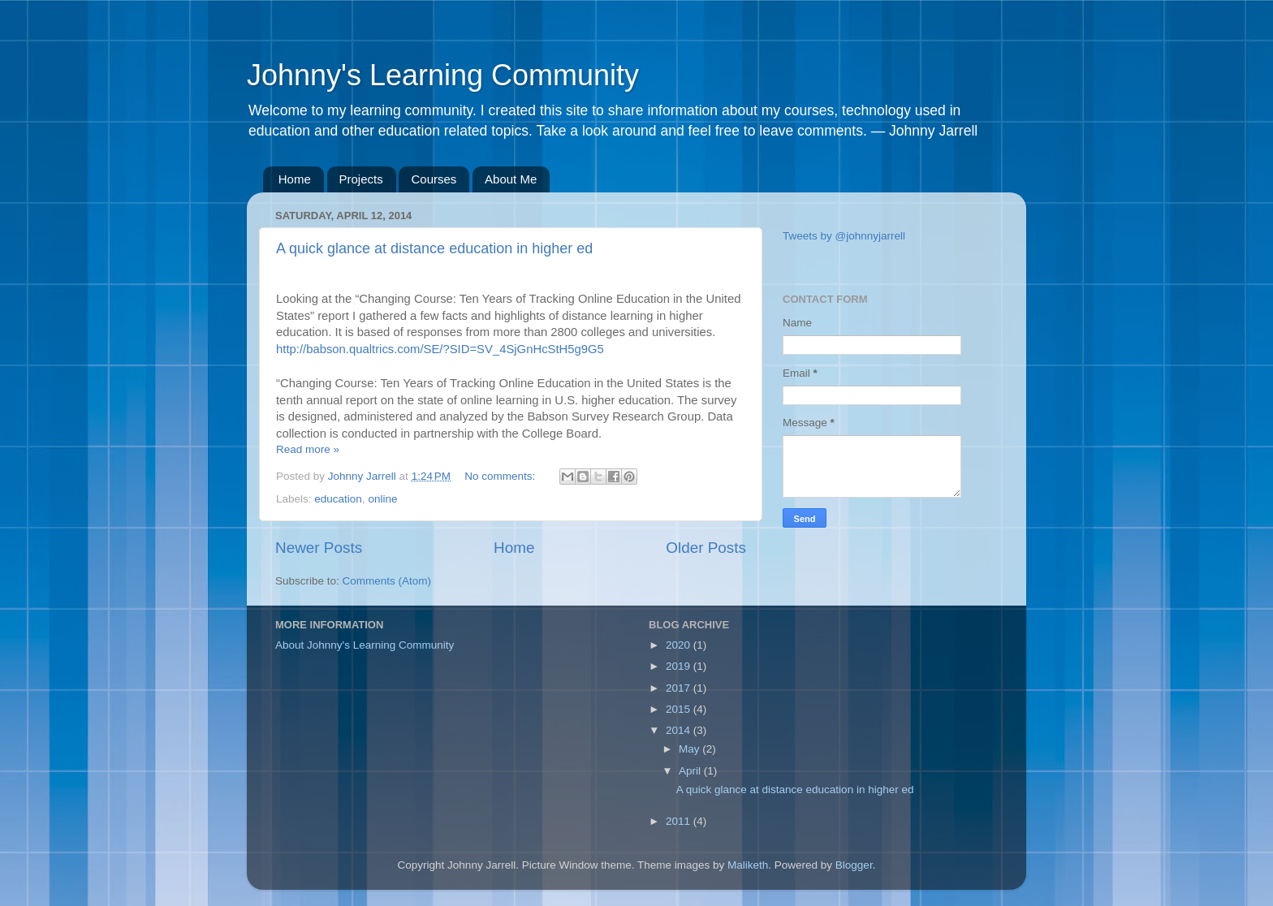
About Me (511, 179)
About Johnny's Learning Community (364, 645)
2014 (679, 730)
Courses (433, 179)
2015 (679, 709)
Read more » (307, 449)
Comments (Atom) (387, 581)
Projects (361, 179)
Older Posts (706, 547)
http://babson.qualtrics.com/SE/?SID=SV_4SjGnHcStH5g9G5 (440, 349)
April (691, 771)
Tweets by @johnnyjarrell (844, 236)
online (382, 499)
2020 (679, 645)
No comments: (501, 476)
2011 (679, 821)
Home (294, 179)
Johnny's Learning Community (443, 75)
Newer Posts (318, 547)
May (690, 749)
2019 (679, 666)
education (338, 499)
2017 (679, 688)
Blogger (854, 865)
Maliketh (747, 865)
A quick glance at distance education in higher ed (434, 248)
